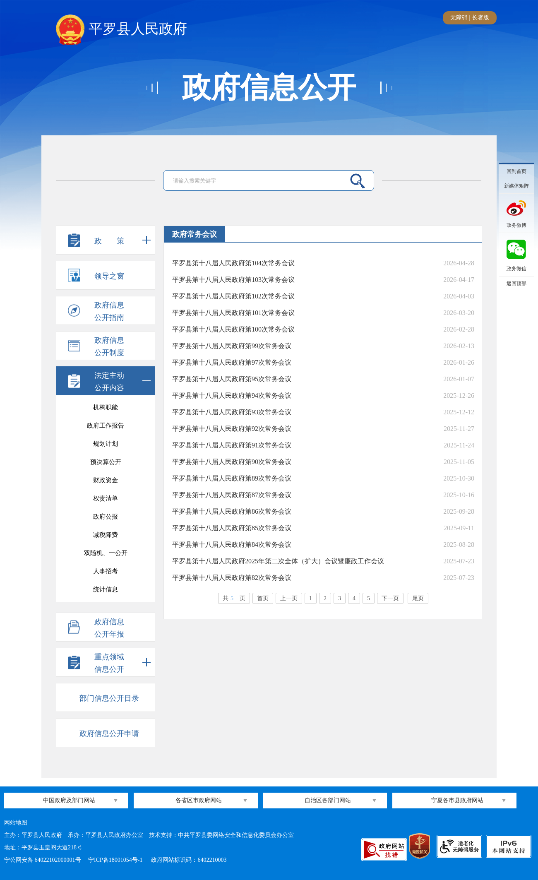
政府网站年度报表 (105, 551)
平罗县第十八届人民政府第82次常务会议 (231, 577)
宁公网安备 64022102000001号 (42, 860)
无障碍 (459, 17)
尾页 (418, 598)
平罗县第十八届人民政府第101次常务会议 (233, 312)
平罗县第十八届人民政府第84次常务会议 (231, 544)
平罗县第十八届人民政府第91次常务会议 (231, 445)
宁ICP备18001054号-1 (116, 860)
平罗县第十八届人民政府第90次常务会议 (231, 461)
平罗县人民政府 (121, 29)
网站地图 (15, 823)
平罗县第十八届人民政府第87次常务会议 (231, 494)
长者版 (480, 17)
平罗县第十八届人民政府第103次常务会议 (233, 279)
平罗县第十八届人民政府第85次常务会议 (231, 527)
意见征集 (105, 479)
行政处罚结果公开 (105, 497)
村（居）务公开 (105, 460)
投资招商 (105, 406)
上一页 (289, 598)
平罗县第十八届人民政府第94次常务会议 (231, 395)
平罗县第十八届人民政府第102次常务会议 (233, 296)
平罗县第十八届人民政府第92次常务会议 (231, 428)
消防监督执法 (105, 588)
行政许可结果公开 (105, 515)
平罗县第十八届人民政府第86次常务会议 (231, 511)
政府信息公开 (269, 87)
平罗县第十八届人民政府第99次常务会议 (231, 345)
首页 (263, 598)
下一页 (390, 598)
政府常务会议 (105, 533)
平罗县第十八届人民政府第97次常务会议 (231, 362)
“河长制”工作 (105, 424)
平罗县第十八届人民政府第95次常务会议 (231, 378)
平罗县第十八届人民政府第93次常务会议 (231, 412)
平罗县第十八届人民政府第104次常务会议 (233, 263)
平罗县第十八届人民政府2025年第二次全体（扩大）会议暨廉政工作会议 (278, 561)
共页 (234, 598)
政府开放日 (105, 570)
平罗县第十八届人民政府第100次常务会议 (233, 329)
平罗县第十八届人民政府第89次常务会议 (231, 478)
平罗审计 (105, 442)
